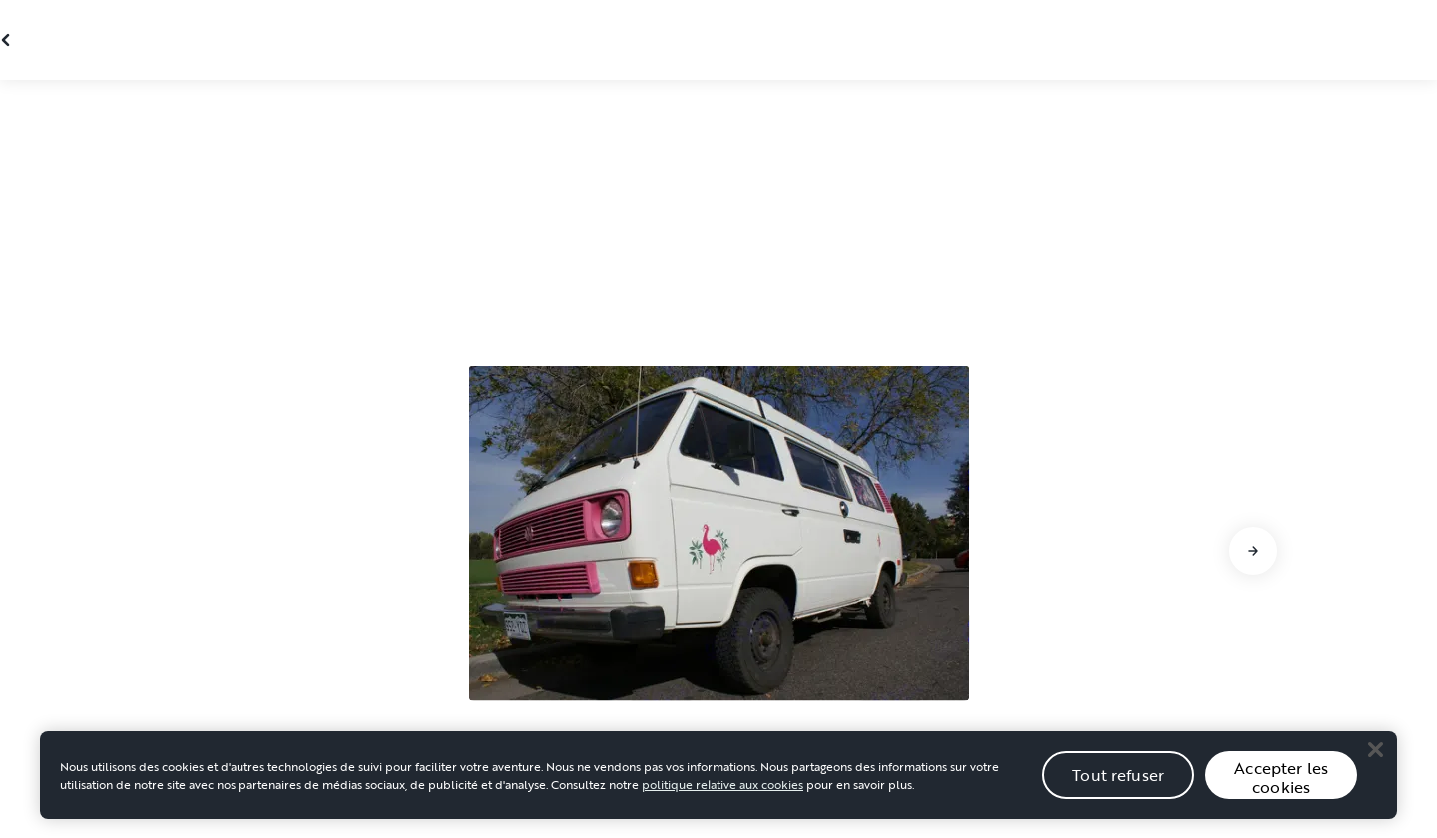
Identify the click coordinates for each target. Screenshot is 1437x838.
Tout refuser (1118, 793)
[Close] (1375, 768)
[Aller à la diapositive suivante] (1253, 551)
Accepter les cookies (1281, 796)
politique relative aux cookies (722, 803)
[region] (718, 794)
